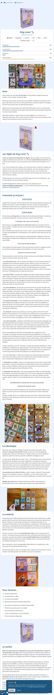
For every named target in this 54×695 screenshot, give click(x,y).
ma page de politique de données (36, 686)
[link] (27, 137)
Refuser (19, 690)
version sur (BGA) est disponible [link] (13, 185)
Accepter (11, 690)
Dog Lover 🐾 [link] (19, 2)
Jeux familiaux (8, 2)
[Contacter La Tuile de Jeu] (7, 693)
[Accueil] (2, 2)
